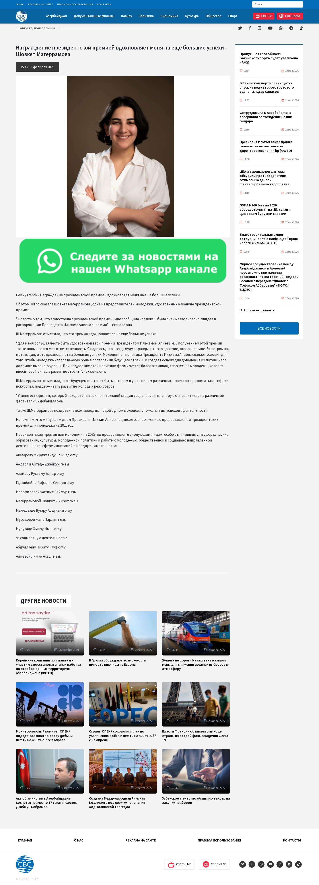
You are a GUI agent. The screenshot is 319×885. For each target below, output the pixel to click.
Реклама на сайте (40, 4)
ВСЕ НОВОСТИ (269, 328)
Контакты (104, 4)
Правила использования (75, 4)
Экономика (169, 16)
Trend (35, 304)
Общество (213, 16)
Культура (192, 16)
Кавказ (126, 16)
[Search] (277, 4)
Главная (25, 840)
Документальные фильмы (94, 16)
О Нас (20, 4)
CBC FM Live (214, 864)
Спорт (232, 16)
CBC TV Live (179, 864)
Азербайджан (56, 16)
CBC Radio (289, 16)
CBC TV (263, 16)
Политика (146, 16)
